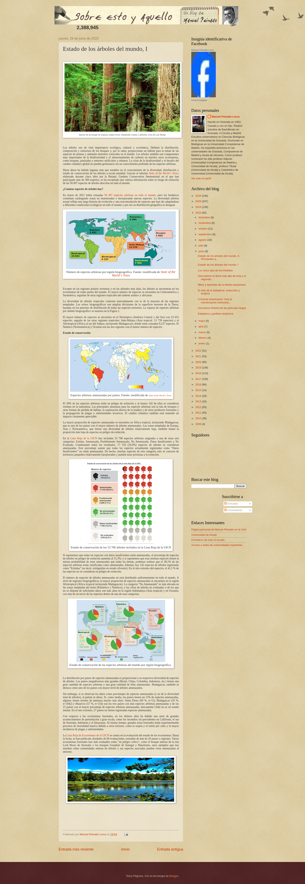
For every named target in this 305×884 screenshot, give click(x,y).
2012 (198, 407)
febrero (202, 337)
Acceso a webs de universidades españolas (216, 545)
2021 (198, 356)
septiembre (205, 234)
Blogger (173, 875)
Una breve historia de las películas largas (222, 307)
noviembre (204, 222)
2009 (198, 424)
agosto (202, 239)
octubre (203, 228)
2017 (198, 378)
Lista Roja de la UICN (83, 438)
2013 (198, 401)
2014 (198, 395)
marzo (202, 332)
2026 (198, 195)
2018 (198, 373)
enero (202, 343)
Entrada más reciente (76, 849)
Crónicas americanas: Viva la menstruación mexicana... (215, 301)
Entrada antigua (170, 849)
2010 (198, 418)
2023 (198, 212)
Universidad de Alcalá (204, 534)
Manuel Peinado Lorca (202, 50)
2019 (198, 367)
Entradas (231, 503)
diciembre (204, 217)
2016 (198, 384)
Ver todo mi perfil (201, 178)
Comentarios (233, 510)
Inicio (125, 849)
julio (201, 245)
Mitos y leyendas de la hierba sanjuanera (222, 284)
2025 (198, 201)
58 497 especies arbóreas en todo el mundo (130, 195)
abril (201, 326)
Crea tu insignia (199, 100)
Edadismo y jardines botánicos (216, 313)
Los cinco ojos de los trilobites (215, 270)
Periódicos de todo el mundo (208, 539)
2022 (198, 350)
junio (201, 251)
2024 (198, 207)
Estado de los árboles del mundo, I (218, 264)
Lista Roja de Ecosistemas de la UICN (88, 735)
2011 (198, 412)
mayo (202, 320)
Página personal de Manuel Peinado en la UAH (218, 529)
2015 (198, 390)
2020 (198, 362)
